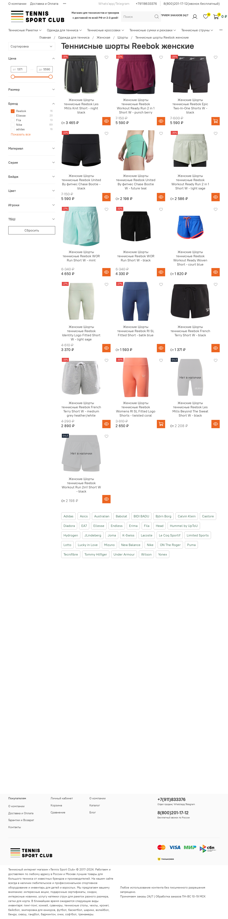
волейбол (102, 910)
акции (45, 892)
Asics (84, 516)
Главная (45, 37)
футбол (62, 910)
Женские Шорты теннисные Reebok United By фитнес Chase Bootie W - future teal (135, 182)
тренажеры (85, 914)
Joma (112, 535)
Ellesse (98, 526)
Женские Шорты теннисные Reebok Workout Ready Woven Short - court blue (190, 258)
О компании (17, 3)
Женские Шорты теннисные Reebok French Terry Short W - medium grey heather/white (81, 409)
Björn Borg (163, 516)
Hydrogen (70, 535)
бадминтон (48, 914)
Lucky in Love (88, 545)
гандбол (33, 914)
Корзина (56, 805)
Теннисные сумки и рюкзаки (152, 30)
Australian (101, 516)
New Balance (130, 545)
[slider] (13, 77)
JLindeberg (92, 535)
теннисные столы (76, 905)
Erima (133, 526)
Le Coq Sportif (169, 535)
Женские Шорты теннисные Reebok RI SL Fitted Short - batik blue (135, 331)
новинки (31, 896)
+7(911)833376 (171, 799)
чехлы (94, 905)
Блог (92, 812)
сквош (22, 914)
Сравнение (58, 812)
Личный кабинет (62, 798)
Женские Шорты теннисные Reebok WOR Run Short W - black (135, 256)
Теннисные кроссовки (105, 30)
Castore (208, 516)
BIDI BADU (141, 516)
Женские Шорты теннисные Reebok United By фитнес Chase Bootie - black (81, 182)
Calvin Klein (187, 516)
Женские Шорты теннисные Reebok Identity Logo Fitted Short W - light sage (81, 333)
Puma (191, 545)
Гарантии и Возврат (21, 820)
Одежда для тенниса (64, 30)
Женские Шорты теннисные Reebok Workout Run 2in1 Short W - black (81, 485)
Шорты (122, 37)
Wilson (146, 554)
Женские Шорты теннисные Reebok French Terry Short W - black (190, 331)
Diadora (69, 526)
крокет (104, 905)
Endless (117, 526)
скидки (91, 892)
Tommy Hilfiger (95, 554)
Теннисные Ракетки (25, 30)
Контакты (14, 827)
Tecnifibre (70, 554)
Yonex (162, 554)
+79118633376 (146, 3)
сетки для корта (19, 901)
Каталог (94, 805)
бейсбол (14, 910)
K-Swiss (128, 535)
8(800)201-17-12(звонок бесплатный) (191, 3)
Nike (150, 545)
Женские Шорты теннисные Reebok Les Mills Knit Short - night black (81, 106)
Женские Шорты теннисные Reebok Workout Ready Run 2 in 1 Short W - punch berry (136, 106)
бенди (12, 914)
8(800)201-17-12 (173, 812)
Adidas (68, 516)
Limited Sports (198, 535)
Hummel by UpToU (184, 526)
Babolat (121, 516)
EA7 (84, 526)
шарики (89, 910)
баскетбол (75, 910)
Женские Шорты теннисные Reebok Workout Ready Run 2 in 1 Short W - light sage (190, 182)
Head (159, 526)
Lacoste (146, 535)
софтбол (71, 914)
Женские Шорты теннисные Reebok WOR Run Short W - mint (81, 256)
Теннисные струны (197, 30)
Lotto (67, 545)
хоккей (43, 905)
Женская (103, 37)
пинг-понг (30, 905)
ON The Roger (170, 545)
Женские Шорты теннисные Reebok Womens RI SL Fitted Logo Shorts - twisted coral (135, 409)
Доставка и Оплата (44, 3)
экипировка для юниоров (38, 910)
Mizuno (109, 545)
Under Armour (124, 554)
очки (60, 914)
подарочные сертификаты (67, 892)
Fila (146, 526)
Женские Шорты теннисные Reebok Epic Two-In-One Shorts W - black (190, 106)
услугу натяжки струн (52, 896)
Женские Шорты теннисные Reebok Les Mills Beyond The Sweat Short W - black (190, 409)
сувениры (56, 905)
